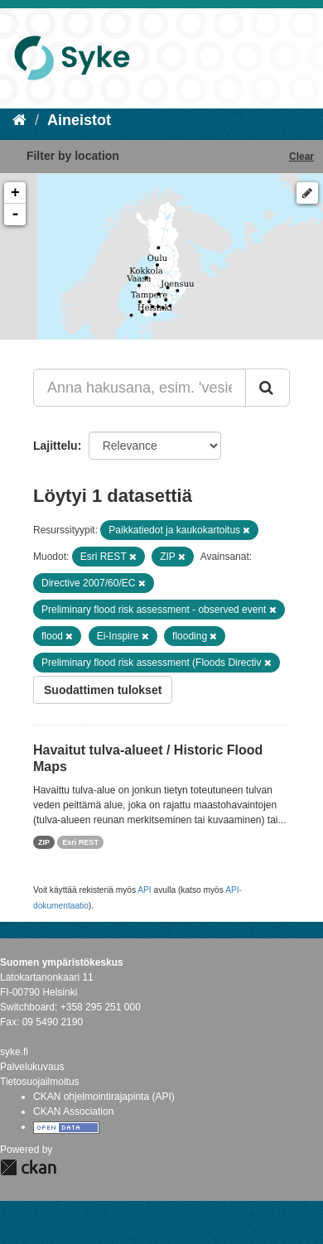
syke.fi (14, 1052)
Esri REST (80, 842)
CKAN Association (73, 1111)
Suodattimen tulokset (103, 690)
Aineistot (79, 120)
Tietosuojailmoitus (40, 1081)
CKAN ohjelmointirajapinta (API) (104, 1096)
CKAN (28, 1167)
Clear (301, 156)
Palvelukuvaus (32, 1067)
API (144, 889)
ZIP (44, 842)
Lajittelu (55, 445)
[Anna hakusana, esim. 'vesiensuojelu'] (139, 388)
